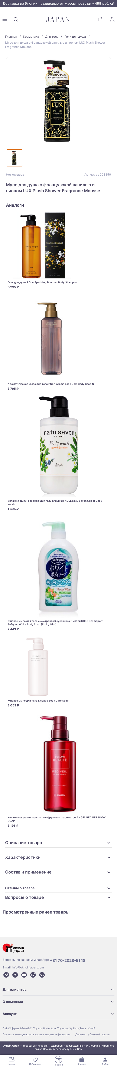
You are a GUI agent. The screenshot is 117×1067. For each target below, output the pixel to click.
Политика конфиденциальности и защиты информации (36, 1034)
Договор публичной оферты (92, 1034)
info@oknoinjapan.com (28, 967)
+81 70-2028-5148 (67, 960)
